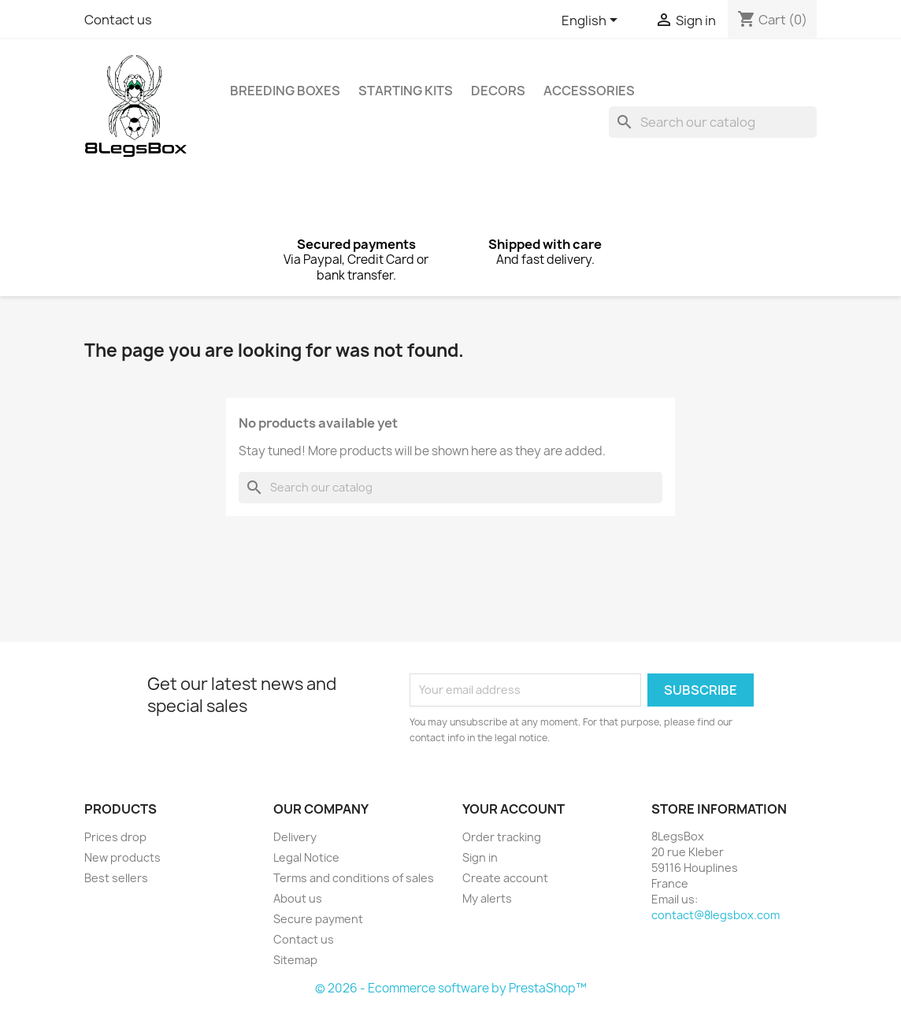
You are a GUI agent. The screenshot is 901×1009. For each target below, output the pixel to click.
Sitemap (295, 959)
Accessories (589, 90)
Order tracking (501, 836)
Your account (513, 809)
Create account (505, 877)
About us (297, 898)
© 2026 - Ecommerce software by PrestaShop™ (451, 988)
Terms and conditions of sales (353, 877)
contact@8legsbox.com (715, 914)
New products (122, 857)
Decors (498, 90)
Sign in (480, 857)
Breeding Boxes (285, 90)
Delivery (295, 836)
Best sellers (116, 877)
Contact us (118, 19)
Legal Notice (306, 857)
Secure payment (318, 918)
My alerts (487, 898)
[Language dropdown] (592, 21)
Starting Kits (405, 90)
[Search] (713, 122)
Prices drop (115, 836)
